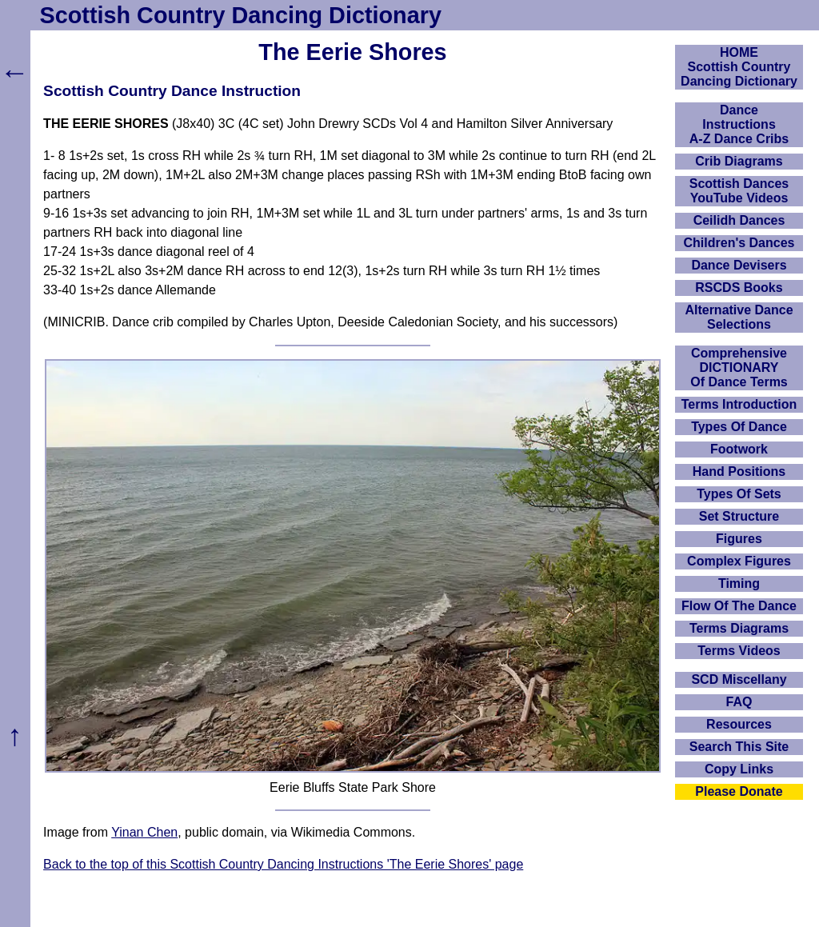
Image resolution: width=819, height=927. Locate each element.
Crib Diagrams (738, 161)
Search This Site (739, 746)
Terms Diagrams (739, 628)
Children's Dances (739, 243)
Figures (739, 538)
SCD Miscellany (738, 679)
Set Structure (739, 516)
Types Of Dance (739, 427)
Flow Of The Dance (739, 606)
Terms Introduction (739, 404)
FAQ (739, 702)
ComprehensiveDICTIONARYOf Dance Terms (739, 367)
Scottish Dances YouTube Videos (739, 191)
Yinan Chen (144, 832)
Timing (739, 583)
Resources (739, 724)
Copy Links (739, 769)
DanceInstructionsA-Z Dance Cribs (739, 124)
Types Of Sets (739, 494)
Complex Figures (739, 561)
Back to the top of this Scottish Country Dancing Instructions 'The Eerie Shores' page (283, 864)
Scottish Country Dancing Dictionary (240, 15)
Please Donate (738, 791)
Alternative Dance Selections (739, 317)
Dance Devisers (738, 265)
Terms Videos (738, 650)
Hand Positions (739, 471)
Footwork (739, 449)
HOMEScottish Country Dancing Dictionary (739, 67)
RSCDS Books (738, 287)
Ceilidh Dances (739, 220)
